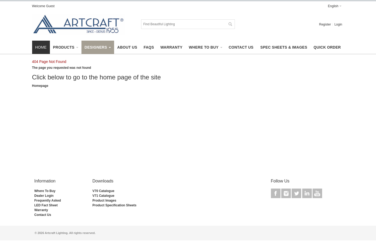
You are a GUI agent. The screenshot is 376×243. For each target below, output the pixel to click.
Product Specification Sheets (114, 205)
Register (325, 24)
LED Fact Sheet (46, 205)
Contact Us (42, 215)
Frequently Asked (47, 200)
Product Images (104, 200)
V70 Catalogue (103, 191)
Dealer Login (44, 196)
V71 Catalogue (103, 196)
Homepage (40, 86)
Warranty (41, 210)
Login (338, 24)
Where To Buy (44, 191)
